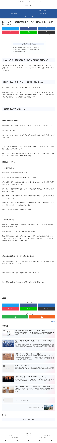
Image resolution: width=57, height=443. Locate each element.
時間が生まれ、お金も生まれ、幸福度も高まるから (27, 49)
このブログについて (42, 438)
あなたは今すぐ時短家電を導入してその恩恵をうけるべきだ (29, 47)
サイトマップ (15, 438)
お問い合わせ (47, 436)
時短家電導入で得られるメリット (22, 52)
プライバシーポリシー (29, 436)
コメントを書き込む (28, 421)
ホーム (10, 436)
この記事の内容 (26, 44)
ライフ (4, 298)
